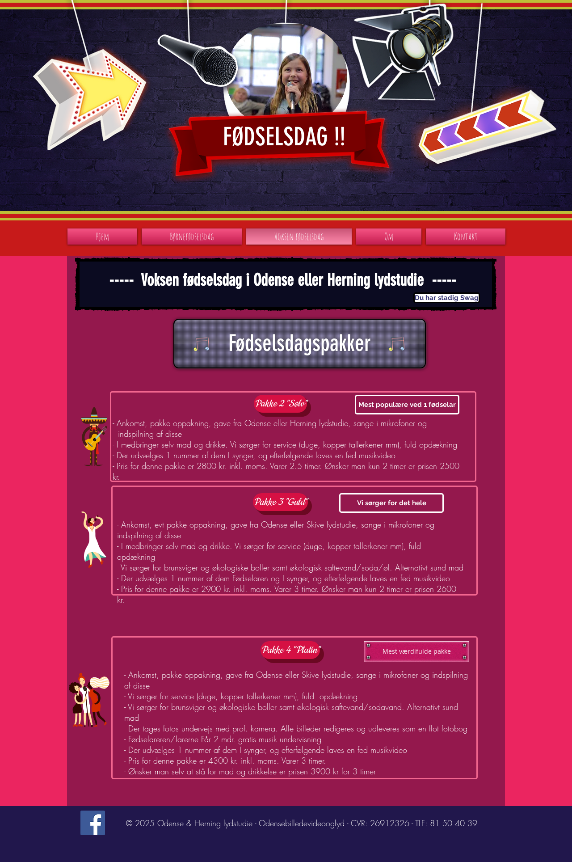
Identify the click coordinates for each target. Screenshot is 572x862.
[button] (446, 297)
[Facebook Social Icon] (92, 823)
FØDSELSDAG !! (284, 137)
